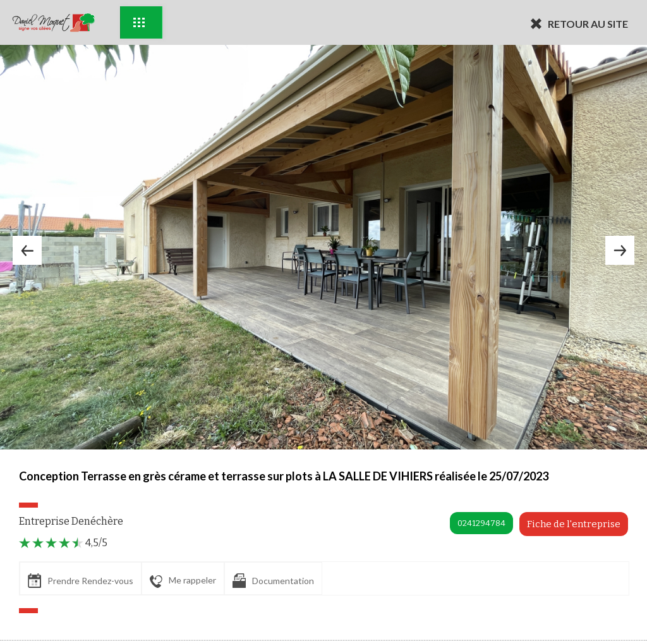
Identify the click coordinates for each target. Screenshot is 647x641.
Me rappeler (183, 581)
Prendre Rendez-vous (80, 580)
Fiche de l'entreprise (573, 524)
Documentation (273, 580)
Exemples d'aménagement (139, 22)
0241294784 (481, 523)
